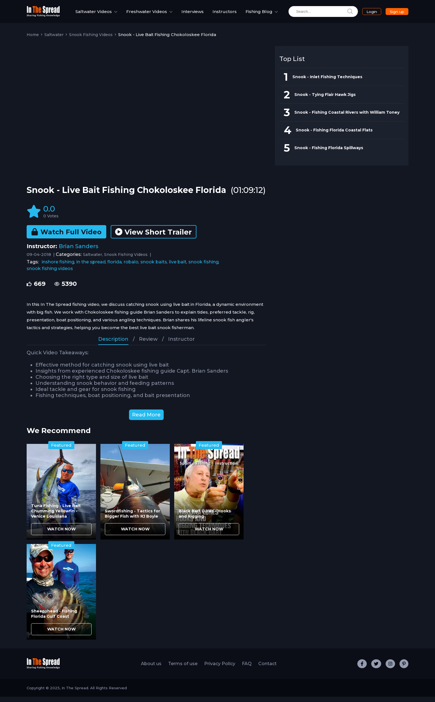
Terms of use (183, 669)
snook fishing (203, 267)
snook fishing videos (50, 273)
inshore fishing (58, 267)
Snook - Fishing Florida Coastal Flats (334, 135)
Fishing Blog (253, 14)
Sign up (391, 14)
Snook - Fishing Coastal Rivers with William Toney (346, 117)
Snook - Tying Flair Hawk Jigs (325, 99)
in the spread (91, 267)
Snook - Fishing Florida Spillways (328, 153)
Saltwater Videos (85, 14)
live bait (177, 267)
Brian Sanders (78, 251)
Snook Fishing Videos (91, 39)
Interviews (192, 14)
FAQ (247, 669)
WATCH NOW (61, 534)
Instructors (225, 14)
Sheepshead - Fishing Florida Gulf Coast (54, 619)
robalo (131, 267)
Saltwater (54, 39)
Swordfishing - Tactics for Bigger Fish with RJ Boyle (132, 519)
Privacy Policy (219, 669)
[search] (315, 14)
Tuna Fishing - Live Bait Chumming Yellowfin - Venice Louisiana (56, 516)
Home (33, 39)
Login (365, 14)
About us (151, 669)
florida (114, 267)
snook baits (153, 267)
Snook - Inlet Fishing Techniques (327, 82)
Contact (267, 669)
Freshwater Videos (138, 14)
